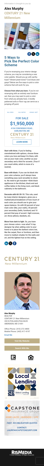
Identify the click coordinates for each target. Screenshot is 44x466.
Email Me (8, 335)
